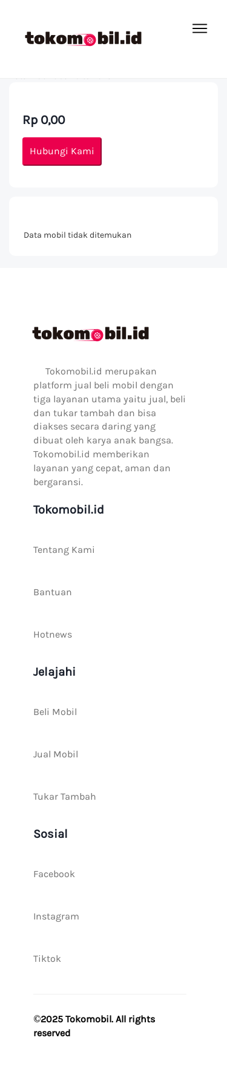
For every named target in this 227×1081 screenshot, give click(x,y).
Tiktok (47, 958)
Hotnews (52, 634)
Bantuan (52, 592)
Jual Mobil (55, 754)
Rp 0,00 (43, 120)
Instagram (56, 916)
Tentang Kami (64, 549)
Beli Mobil (55, 711)
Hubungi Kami (62, 151)
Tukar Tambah (64, 796)
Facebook (54, 874)
